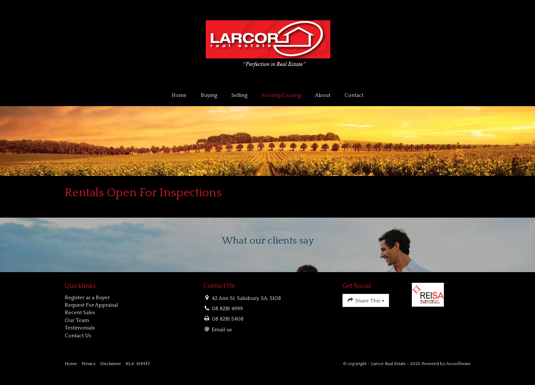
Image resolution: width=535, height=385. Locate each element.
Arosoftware (458, 363)
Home (179, 95)
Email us (222, 330)
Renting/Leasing (281, 95)
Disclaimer (110, 363)
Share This (365, 300)
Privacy (88, 363)
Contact (354, 95)
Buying (209, 95)
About (322, 95)
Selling (239, 95)
